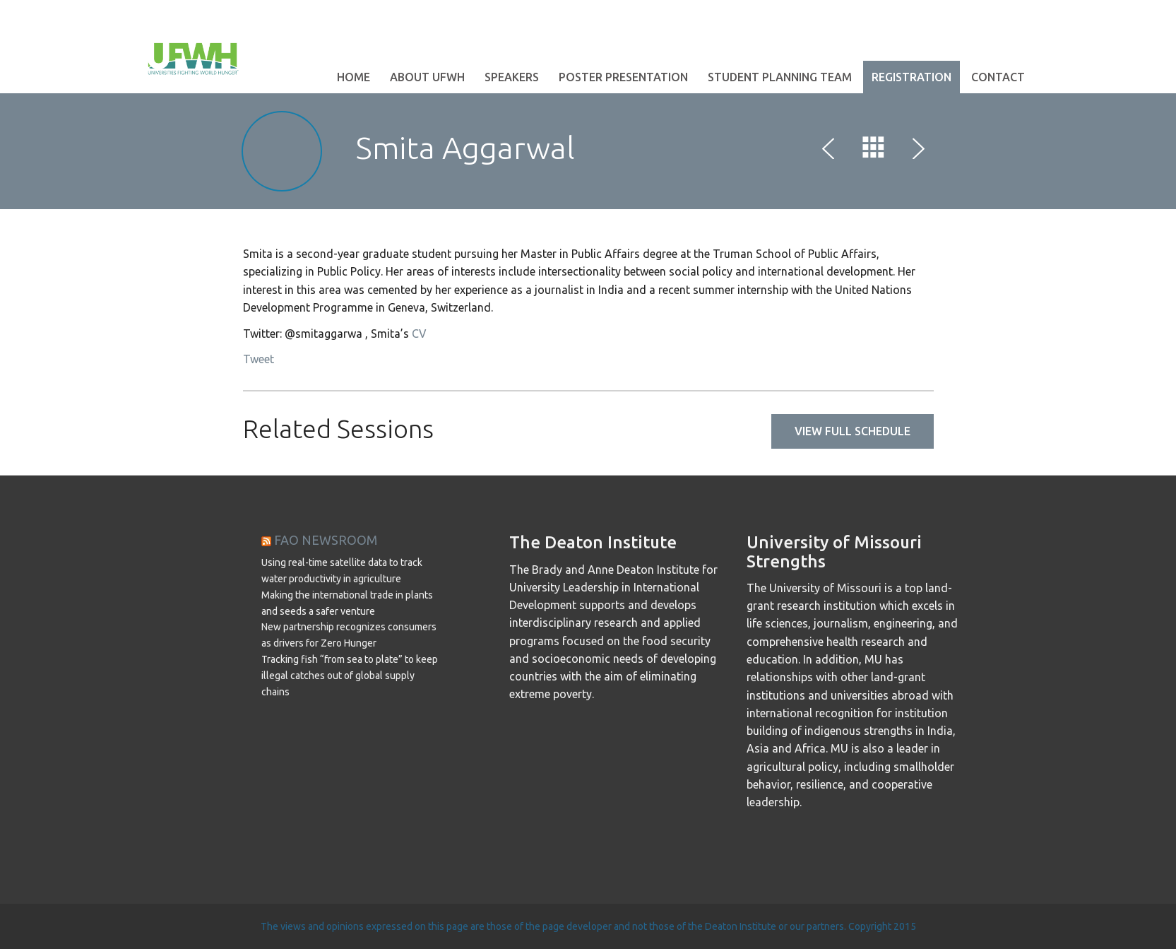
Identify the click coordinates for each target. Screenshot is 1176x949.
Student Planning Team (780, 77)
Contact (998, 77)
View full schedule (852, 431)
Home (353, 77)
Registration (911, 77)
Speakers (512, 77)
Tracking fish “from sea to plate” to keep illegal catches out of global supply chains (349, 675)
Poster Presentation (623, 77)
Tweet (258, 359)
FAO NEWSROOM (325, 540)
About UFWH (427, 77)
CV (419, 333)
